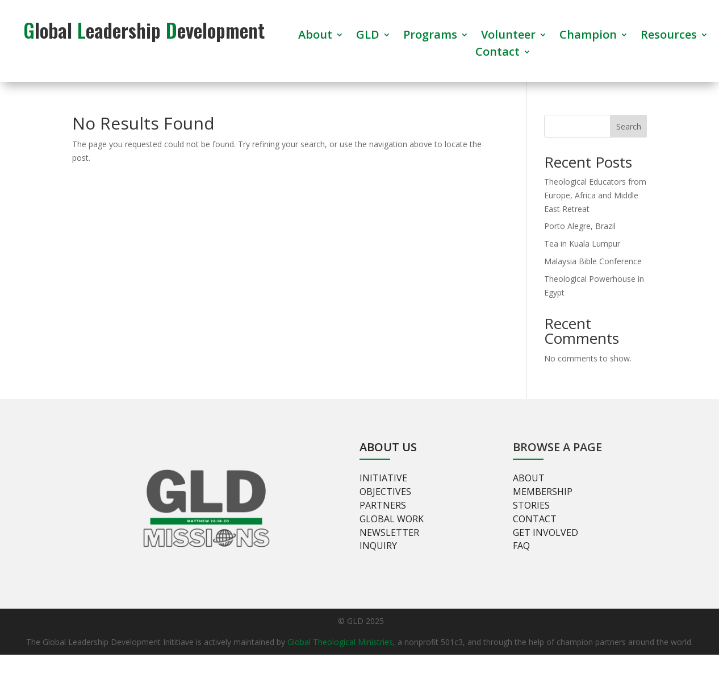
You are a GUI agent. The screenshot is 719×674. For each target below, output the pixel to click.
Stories (531, 505)
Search (628, 126)
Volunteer (508, 36)
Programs (430, 36)
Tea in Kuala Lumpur (582, 243)
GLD (367, 36)
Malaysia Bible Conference (593, 261)
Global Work (392, 519)
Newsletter (389, 532)
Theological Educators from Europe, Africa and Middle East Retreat (595, 195)
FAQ (521, 545)
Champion (588, 36)
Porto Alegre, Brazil (580, 225)
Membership (542, 491)
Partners (383, 505)
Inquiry (378, 545)
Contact (497, 53)
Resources (669, 36)
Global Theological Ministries (340, 641)
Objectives (385, 491)
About (315, 36)
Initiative (383, 478)
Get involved (545, 532)
